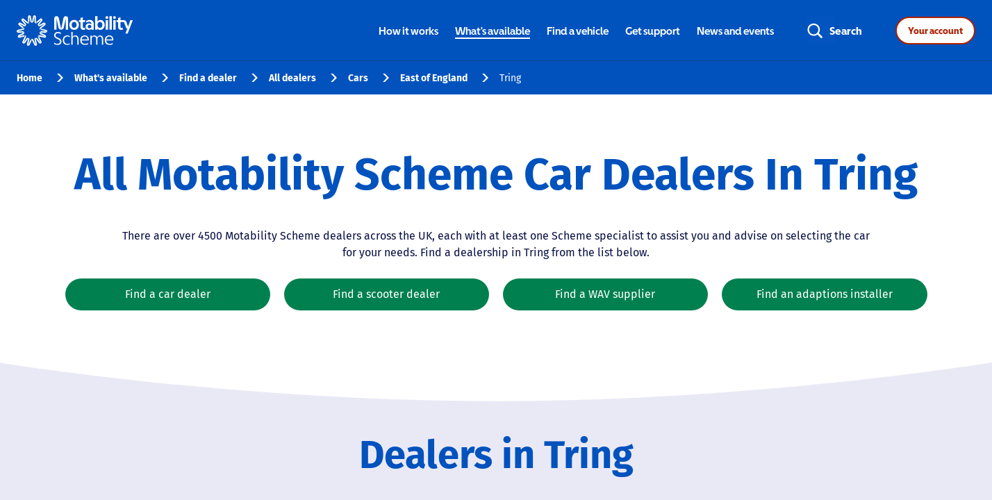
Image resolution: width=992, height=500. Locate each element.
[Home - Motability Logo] (75, 30)
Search (845, 30)
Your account (935, 30)
